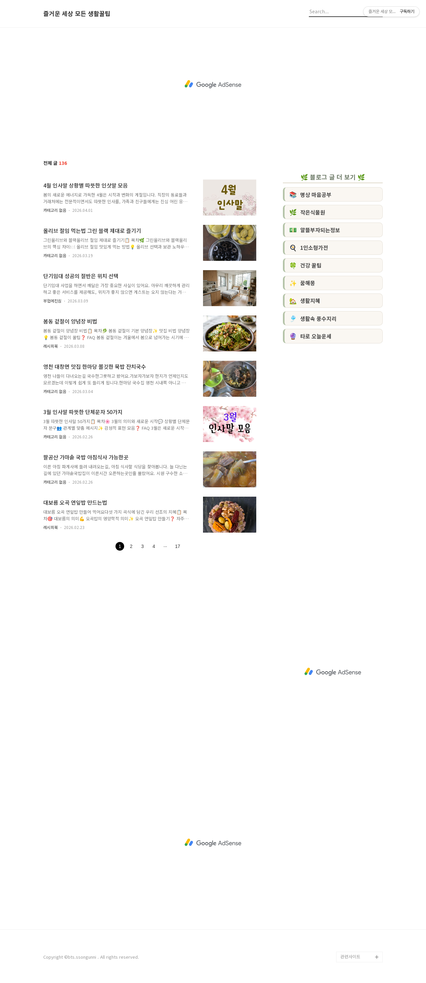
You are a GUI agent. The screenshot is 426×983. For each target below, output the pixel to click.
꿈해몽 (302, 282)
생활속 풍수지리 (312, 318)
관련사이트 (350, 956)
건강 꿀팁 (305, 265)
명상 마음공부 (310, 194)
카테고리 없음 (54, 210)
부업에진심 (52, 300)
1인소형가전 (308, 247)
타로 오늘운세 (310, 335)
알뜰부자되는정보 (314, 229)
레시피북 (50, 346)
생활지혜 (304, 300)
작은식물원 (307, 212)
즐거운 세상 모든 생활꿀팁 (76, 13)
